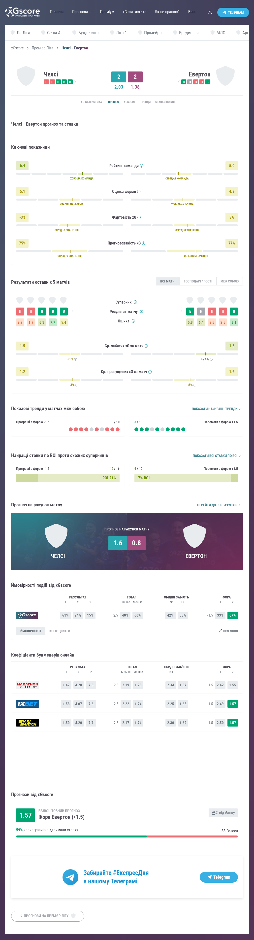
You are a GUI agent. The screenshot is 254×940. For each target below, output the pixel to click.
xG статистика (82, 102)
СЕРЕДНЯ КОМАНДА (177, 179)
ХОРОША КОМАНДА (82, 179)
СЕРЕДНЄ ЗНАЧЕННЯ (67, 230)
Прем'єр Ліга (42, 48)
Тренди (148, 102)
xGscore (17, 48)
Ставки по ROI (173, 102)
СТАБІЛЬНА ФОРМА (71, 205)
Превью (107, 102)
